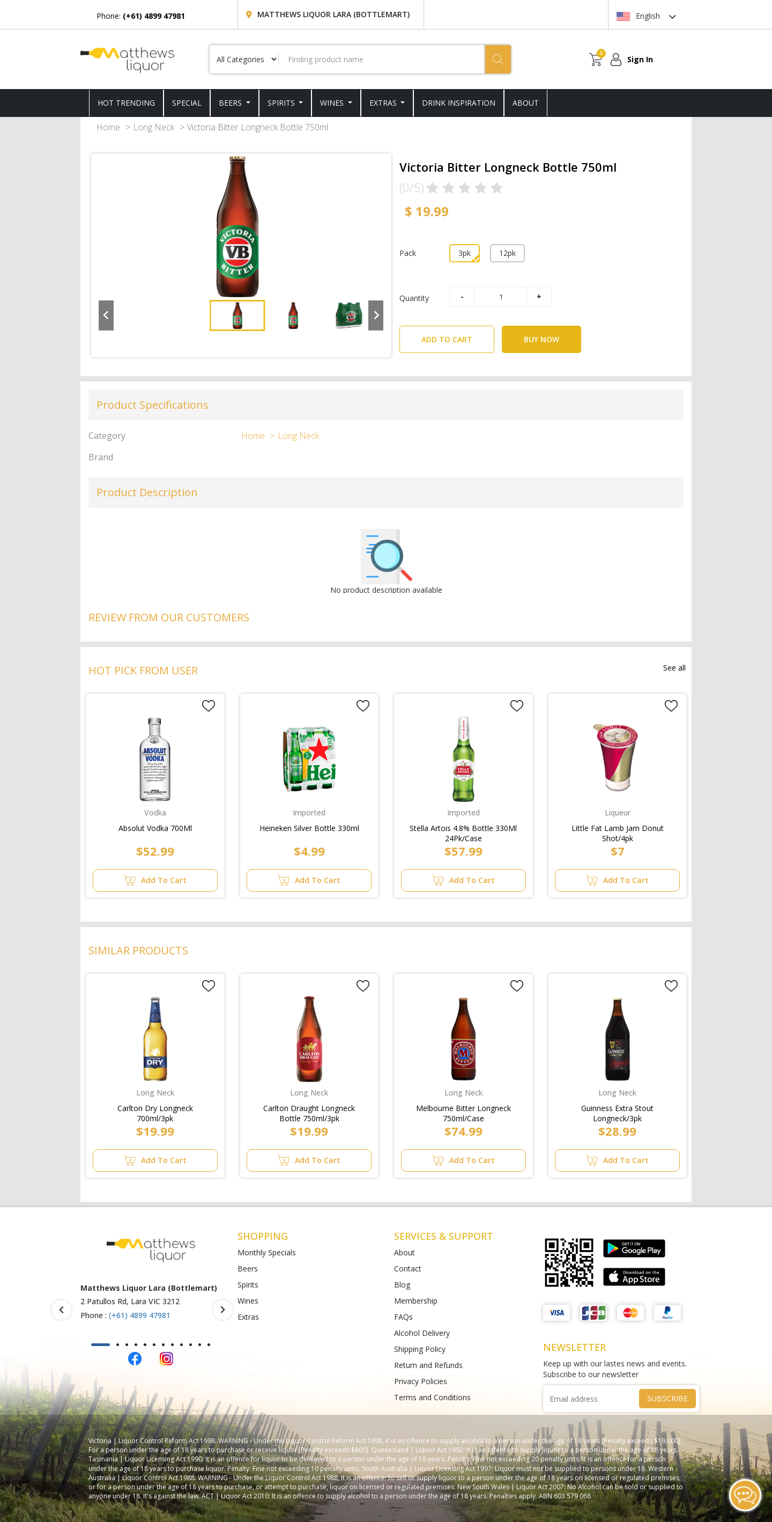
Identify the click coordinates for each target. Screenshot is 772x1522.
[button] (237, 315)
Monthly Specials (266, 1252)
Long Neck (153, 127)
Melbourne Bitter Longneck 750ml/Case (463, 1111)
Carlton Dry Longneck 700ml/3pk (155, 1111)
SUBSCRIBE (667, 1398)
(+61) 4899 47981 (139, 1315)
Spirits (282, 103)
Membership (415, 1301)
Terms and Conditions (432, 1397)
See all (674, 668)
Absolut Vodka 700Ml (155, 828)
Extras (384, 103)
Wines (333, 103)
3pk (464, 253)
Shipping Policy (420, 1349)
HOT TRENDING (126, 103)
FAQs (403, 1317)
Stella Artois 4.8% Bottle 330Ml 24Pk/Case (463, 831)
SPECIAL (187, 103)
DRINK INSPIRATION (458, 103)
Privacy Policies (420, 1381)
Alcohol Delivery (422, 1333)
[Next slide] (375, 315)
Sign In (640, 59)
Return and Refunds (428, 1365)
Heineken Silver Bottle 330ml (309, 828)
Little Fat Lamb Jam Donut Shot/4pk (617, 831)
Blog (402, 1285)
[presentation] (61, 1309)
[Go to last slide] (106, 315)
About (404, 1252)
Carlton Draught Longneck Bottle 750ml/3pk (309, 1111)
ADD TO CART (457, 335)
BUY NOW (541, 339)
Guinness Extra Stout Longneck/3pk (617, 1111)
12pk (507, 253)
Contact (407, 1268)
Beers (231, 103)
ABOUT (526, 103)
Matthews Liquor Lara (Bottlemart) (333, 14)
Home (108, 127)
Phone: (140, 16)
